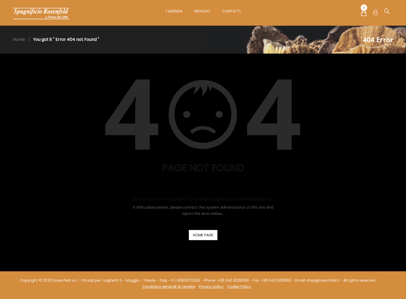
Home (19, 39)
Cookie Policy (239, 286)
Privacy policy (211, 286)
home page (203, 235)
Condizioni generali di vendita (168, 286)
